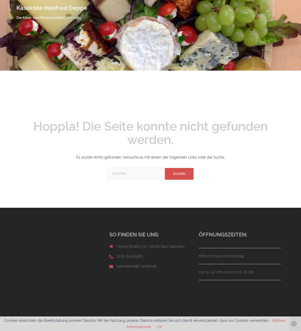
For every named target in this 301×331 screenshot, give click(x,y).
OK (159, 327)
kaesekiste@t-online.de (137, 266)
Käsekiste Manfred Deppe (51, 7)
